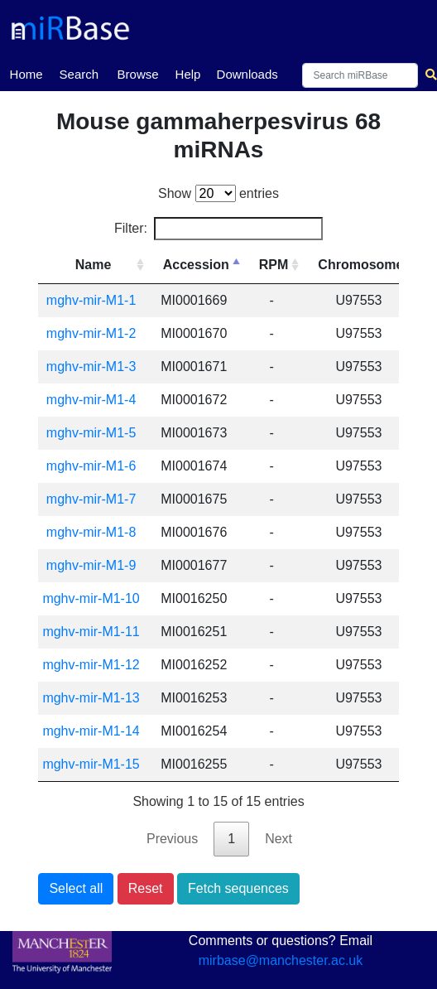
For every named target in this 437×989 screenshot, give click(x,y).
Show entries (218, 193)
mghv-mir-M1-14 (90, 731)
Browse (138, 74)
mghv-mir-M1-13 (90, 698)
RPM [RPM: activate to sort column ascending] (274, 265)
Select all (76, 888)
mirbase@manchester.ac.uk (281, 960)
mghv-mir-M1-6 (91, 466)
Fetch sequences (238, 888)
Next (278, 839)
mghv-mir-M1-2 (91, 333)
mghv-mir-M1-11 (90, 632)
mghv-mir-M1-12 (90, 665)
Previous (172, 839)
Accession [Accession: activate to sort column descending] (196, 265)
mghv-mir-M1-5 (91, 433)
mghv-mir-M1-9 (91, 565)
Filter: (218, 228)
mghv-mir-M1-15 (90, 764)
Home (26, 73)
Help (188, 74)
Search (79, 74)
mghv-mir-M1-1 (91, 300)
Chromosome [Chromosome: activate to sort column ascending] (360, 265)
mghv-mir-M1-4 (91, 400)
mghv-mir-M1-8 (91, 532)
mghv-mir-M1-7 (91, 499)
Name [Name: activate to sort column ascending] (93, 265)
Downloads (247, 74)
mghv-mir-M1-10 (90, 598)
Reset (145, 888)
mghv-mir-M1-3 (91, 366)
